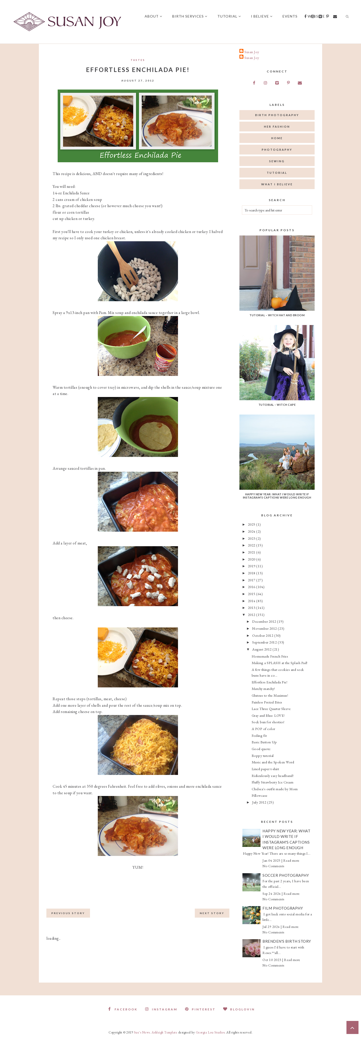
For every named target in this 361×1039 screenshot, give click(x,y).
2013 (252, 607)
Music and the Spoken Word (273, 762)
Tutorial (229, 16)
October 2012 (263, 635)
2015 (252, 593)
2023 (252, 538)
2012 (252, 614)
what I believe (277, 184)
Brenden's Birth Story (286, 941)
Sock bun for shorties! (268, 722)
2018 (252, 573)
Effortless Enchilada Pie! (270, 682)
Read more (291, 860)
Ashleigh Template (164, 1032)
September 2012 (265, 642)
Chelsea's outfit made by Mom (275, 788)
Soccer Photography (285, 875)
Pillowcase (259, 795)
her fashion (277, 126)
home (277, 138)
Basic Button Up (264, 742)
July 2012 (259, 802)
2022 (252, 545)
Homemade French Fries (270, 656)
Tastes (138, 59)
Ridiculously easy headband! (273, 775)
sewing (277, 161)
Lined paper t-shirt (265, 768)
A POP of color (263, 728)
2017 (252, 580)
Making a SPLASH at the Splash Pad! (280, 662)
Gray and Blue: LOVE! (268, 715)
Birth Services (189, 16)
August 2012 (262, 649)
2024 (252, 531)
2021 (252, 552)
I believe (262, 16)
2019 (252, 566)
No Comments (273, 866)
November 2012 (265, 628)
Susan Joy (251, 51)
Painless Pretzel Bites (267, 702)
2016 (252, 586)
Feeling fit (259, 735)
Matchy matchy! (263, 688)
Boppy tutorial (263, 755)
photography (277, 149)
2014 (252, 600)
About (153, 16)
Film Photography (282, 908)
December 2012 (264, 621)
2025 (252, 524)
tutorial (277, 172)
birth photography (277, 115)
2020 (252, 559)
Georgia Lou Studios (210, 1032)
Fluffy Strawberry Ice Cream (273, 782)
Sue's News (142, 1032)
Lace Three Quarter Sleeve (271, 708)
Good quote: (261, 748)
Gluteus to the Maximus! (270, 695)
